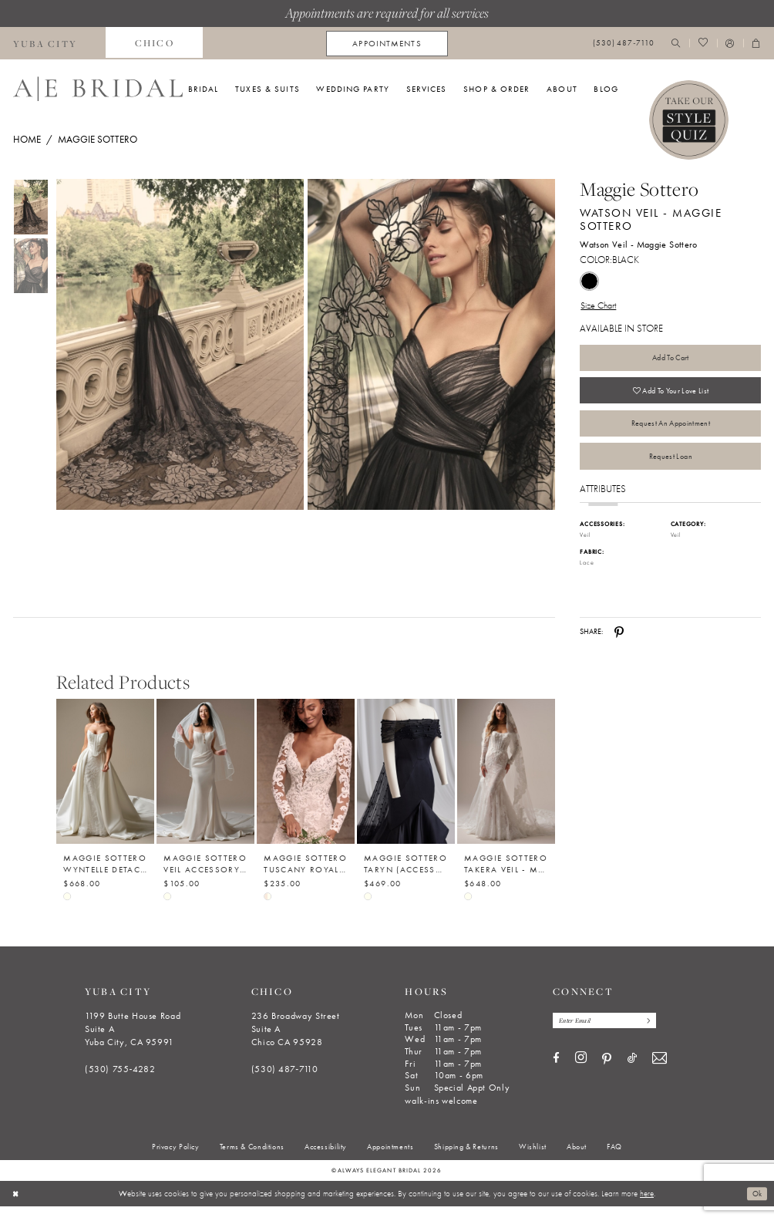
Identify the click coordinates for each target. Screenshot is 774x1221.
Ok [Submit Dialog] (756, 1207)
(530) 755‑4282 (120, 1083)
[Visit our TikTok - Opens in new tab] (632, 1074)
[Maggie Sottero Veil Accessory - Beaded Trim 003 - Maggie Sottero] (205, 785)
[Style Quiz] (689, 120)
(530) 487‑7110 (284, 1083)
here (647, 1207)
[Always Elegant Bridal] (98, 88)
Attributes (603, 503)
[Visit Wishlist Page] (702, 43)
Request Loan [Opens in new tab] (670, 469)
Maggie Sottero (97, 139)
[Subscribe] (656, 1035)
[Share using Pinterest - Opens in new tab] (619, 646)
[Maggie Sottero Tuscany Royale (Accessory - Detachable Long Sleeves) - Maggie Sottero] (306, 785)
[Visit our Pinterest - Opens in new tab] (606, 1074)
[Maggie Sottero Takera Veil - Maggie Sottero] (506, 785)
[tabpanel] (178, 344)
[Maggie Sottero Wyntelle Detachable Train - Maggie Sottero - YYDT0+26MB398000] (105, 785)
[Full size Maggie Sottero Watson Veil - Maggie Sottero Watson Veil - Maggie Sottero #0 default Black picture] (180, 344)
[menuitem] (154, 43)
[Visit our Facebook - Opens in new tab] (556, 1074)
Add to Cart (670, 360)
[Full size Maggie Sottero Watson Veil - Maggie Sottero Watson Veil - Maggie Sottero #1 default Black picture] (432, 344)
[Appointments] (386, 43)
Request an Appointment (670, 432)
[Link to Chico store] (154, 43)
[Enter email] (610, 1035)
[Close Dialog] (16, 1208)
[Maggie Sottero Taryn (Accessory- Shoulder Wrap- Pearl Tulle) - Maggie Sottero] (406, 785)
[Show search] (676, 43)
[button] (730, 43)
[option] (106, 805)
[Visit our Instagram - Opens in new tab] (581, 1074)
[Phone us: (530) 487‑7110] (623, 43)
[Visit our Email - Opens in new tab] (659, 1074)
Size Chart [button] (600, 305)
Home (27, 139)
